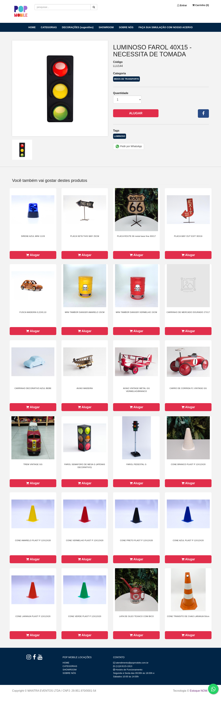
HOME (32, 27)
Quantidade (120, 93)
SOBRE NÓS (126, 27)
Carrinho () (200, 5)
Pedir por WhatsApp (128, 146)
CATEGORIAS (49, 27)
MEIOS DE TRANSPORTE (126, 79)
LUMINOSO (119, 136)
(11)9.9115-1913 (124, 666)
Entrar (182, 5)
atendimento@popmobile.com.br (132, 662)
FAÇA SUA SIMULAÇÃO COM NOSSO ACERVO (166, 27)
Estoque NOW (198, 690)
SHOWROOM (106, 27)
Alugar (135, 113)
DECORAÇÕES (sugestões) (78, 27)
